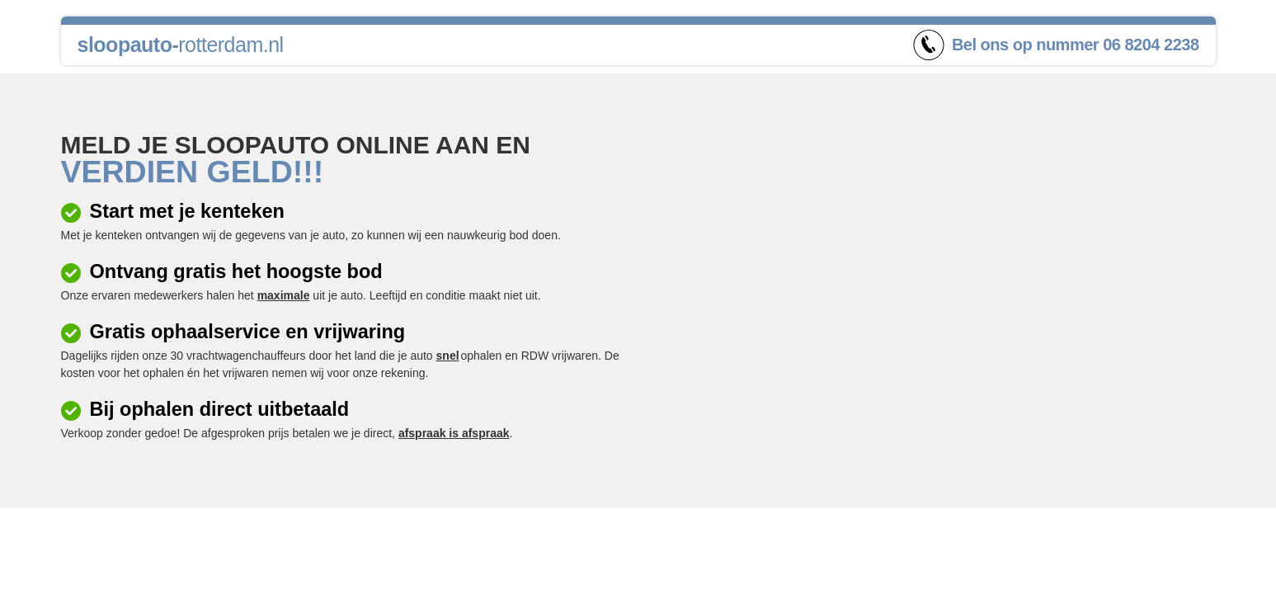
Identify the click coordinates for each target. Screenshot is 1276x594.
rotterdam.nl (181, 44)
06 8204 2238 (1150, 44)
